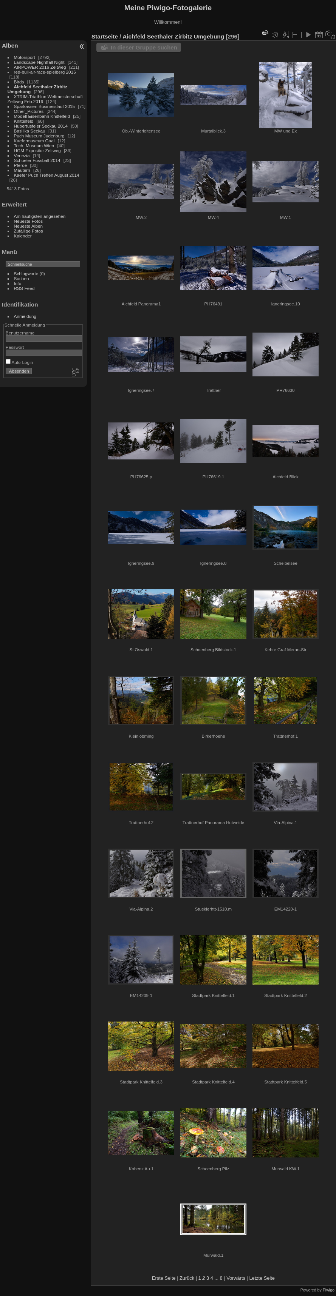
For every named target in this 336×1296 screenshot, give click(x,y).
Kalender (23, 235)
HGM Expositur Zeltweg (37, 150)
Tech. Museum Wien (34, 145)
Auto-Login (19, 362)
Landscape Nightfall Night (39, 62)
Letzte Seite (262, 1278)
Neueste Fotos (28, 221)
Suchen (21, 278)
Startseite (104, 36)
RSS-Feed (24, 288)
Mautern (22, 170)
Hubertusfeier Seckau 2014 (41, 125)
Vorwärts (235, 1278)
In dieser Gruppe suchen (144, 47)
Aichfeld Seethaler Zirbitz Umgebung (173, 36)
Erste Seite (164, 1278)
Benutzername (20, 332)
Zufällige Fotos (28, 230)
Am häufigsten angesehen (40, 216)
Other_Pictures (28, 111)
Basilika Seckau (29, 130)
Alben (10, 45)
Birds (19, 81)
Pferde (20, 165)
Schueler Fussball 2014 (37, 160)
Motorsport (24, 57)
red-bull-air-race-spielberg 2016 (45, 71)
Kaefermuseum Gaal (34, 140)
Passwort (15, 347)
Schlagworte (26, 273)
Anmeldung (25, 316)
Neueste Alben (28, 225)
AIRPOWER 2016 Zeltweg (40, 67)
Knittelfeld (24, 121)
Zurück (187, 1278)
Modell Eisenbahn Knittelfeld (42, 116)
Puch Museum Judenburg (39, 135)
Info (18, 283)
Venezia (22, 155)
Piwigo (328, 1290)
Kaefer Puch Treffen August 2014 (46, 175)
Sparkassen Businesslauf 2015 (44, 106)
